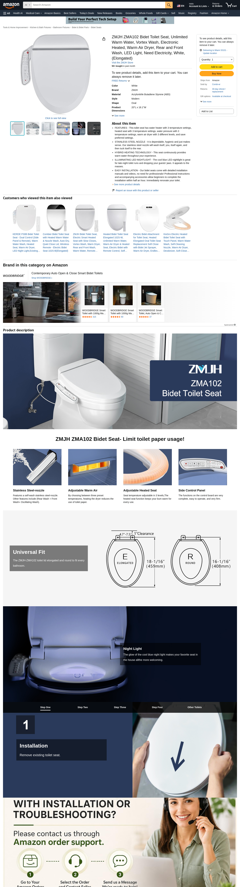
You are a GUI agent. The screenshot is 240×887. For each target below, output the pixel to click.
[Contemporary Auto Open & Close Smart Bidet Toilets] (67, 273)
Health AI (18, 13)
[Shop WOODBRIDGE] (42, 278)
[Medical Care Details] (41, 13)
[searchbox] (98, 5)
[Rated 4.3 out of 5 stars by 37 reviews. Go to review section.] (151, 317)
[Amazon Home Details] (228, 13)
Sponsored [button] (230, 325)
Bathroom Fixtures (61, 27)
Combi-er (216, 84)
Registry (192, 13)
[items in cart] (231, 5)
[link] (26, 242)
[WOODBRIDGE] (14, 275)
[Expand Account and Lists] (208, 6)
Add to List (207, 111)
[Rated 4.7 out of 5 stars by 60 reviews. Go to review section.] (122, 317)
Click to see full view (55, 118)
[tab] (45, 707)
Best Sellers (70, 13)
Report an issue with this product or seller (135, 190)
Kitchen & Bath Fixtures (40, 27)
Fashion (204, 13)
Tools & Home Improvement (15, 27)
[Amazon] (11, 5)
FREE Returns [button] (121, 80)
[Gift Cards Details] (168, 13)
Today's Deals (87, 13)
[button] (7, 13)
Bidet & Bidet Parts (80, 27)
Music (181, 13)
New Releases (104, 13)
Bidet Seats (96, 27)
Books (119, 13)
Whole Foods (146, 13)
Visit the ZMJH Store (122, 62)
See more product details (127, 184)
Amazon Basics (52, 13)
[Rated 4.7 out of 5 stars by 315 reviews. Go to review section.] (94, 317)
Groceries (131, 13)
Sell (173, 13)
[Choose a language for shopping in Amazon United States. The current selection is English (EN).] (180, 5)
